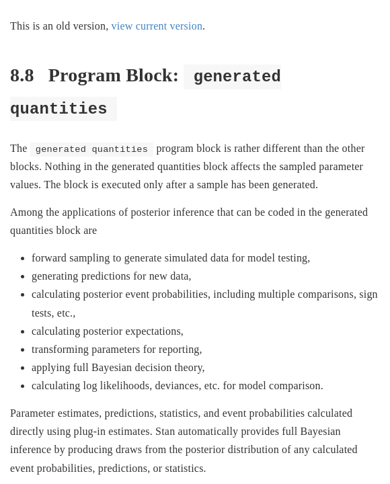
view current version (157, 26)
